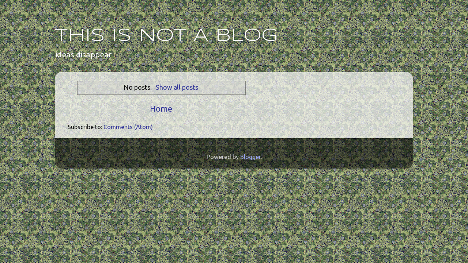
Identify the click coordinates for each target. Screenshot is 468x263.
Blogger (250, 157)
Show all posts (177, 87)
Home (161, 108)
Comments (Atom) (128, 127)
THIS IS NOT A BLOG (166, 36)
